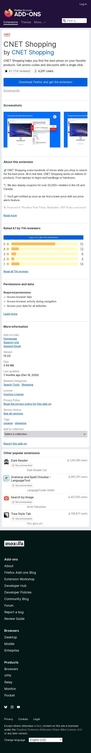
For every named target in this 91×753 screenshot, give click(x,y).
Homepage (10, 338)
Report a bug (14, 612)
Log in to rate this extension (43, 237)
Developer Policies (18, 592)
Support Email (12, 346)
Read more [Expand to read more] (10, 215)
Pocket (9, 695)
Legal (36, 719)
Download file (12, 90)
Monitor (10, 689)
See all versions (13, 413)
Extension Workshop (19, 579)
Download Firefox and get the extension (45, 82)
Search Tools (12, 384)
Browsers (11, 669)
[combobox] (74, 20)
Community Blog (16, 599)
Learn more (10, 313)
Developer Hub (15, 586)
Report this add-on (15, 443)
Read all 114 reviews (16, 271)
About (8, 566)
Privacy (8, 719)
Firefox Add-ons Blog (20, 572)
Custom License (14, 394)
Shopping (27, 384)
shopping (20, 423)
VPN (7, 675)
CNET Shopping (33, 52)
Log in (83, 4)
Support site (11, 342)
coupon (8, 423)
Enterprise (11, 650)
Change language (14, 739)
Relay (8, 682)
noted (37, 725)
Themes (26, 22)
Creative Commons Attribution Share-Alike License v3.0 (49, 729)
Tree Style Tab (21, 514)
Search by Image (22, 497)
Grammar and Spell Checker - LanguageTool (31, 478)
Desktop (10, 637)
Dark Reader (19, 460)
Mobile (9, 644)
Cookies (23, 719)
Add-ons (11, 559)
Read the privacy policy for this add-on (27, 403)
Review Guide (14, 619)
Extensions (11, 22)
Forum (8, 605)
